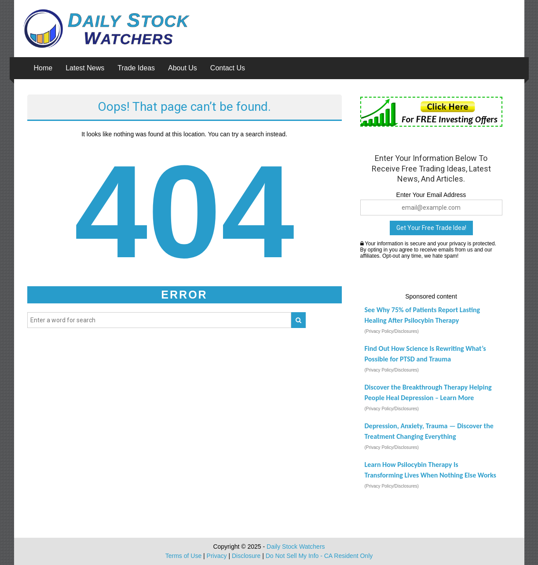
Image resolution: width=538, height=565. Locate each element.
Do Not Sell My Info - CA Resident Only (319, 555)
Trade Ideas (136, 68)
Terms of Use (183, 555)
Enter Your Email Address (431, 194)
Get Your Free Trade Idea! (431, 227)
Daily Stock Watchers (296, 546)
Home (43, 68)
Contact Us (227, 68)
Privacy (217, 555)
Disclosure (246, 555)
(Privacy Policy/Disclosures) (392, 331)
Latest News (85, 68)
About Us (182, 68)
